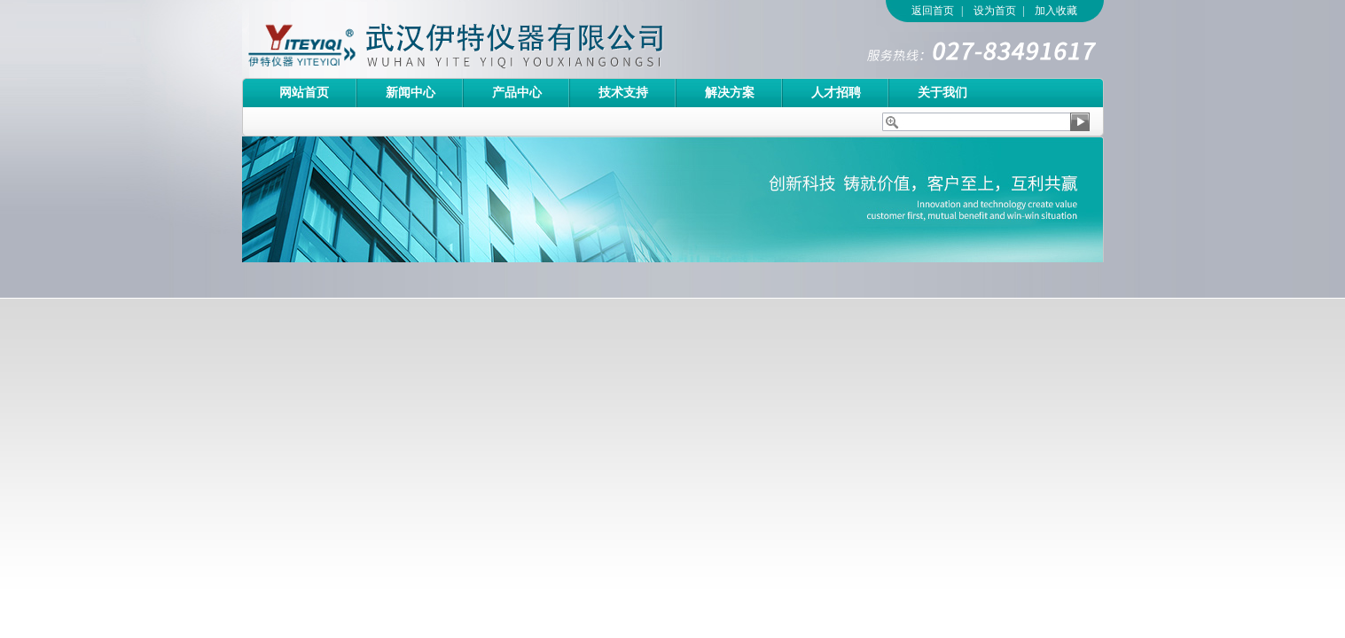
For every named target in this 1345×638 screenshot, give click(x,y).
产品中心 (517, 92)
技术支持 (623, 92)
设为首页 (995, 10)
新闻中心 (410, 92)
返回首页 (932, 10)
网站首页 (304, 92)
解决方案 (730, 92)
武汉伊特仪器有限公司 (486, 39)
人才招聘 (836, 92)
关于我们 (942, 92)
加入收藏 (1056, 10)
